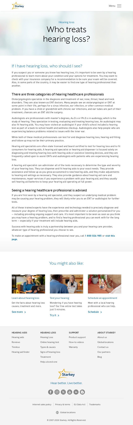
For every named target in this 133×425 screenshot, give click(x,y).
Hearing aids (18, 337)
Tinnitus (16, 347)
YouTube (69, 392)
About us (102, 337)
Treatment (45, 357)
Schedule (94, 312)
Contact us (102, 347)
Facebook (50, 392)
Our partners (103, 352)
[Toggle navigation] (114, 6)
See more (17, 312)
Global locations (105, 342)
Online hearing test (49, 342)
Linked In (76, 392)
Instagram (57, 392)
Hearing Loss (46, 337)
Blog (99, 357)
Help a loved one (48, 362)
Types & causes (48, 347)
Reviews (16, 342)
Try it (53, 315)
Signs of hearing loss (50, 352)
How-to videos (76, 342)
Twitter (63, 392)
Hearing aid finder (21, 352)
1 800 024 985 (93, 235)
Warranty (73, 347)
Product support (77, 337)
